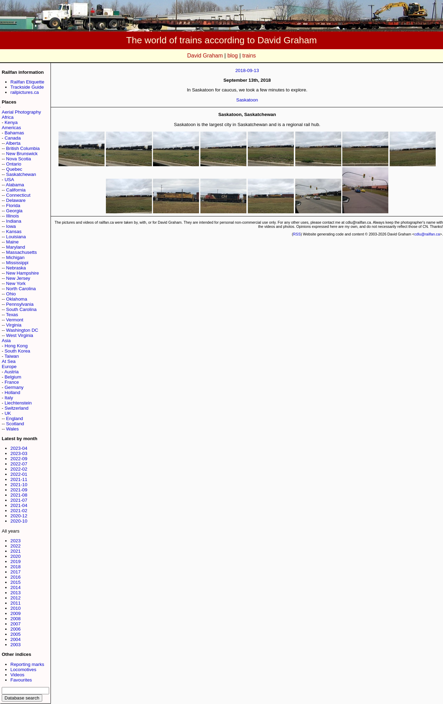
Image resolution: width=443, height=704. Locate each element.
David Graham (205, 56)
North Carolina (21, 288)
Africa (7, 117)
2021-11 (18, 479)
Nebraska (16, 267)
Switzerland (16, 408)
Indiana (13, 221)
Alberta (13, 143)
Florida (13, 205)
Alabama (15, 184)
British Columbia (23, 148)
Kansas (13, 231)
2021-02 (18, 510)
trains (249, 56)
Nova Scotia (18, 158)
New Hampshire (22, 273)
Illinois (12, 216)
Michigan (15, 257)
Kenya (11, 122)
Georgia (14, 210)
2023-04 (18, 448)
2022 (15, 546)
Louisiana (16, 236)
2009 (15, 613)
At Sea (9, 361)
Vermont (15, 319)
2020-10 (18, 521)
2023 (15, 540)
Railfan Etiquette (27, 81)
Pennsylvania (20, 304)
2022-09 (18, 458)
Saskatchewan (21, 174)
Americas (11, 127)
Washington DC (22, 330)
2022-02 (18, 469)
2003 (15, 644)
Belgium (12, 377)
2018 (15, 566)
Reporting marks (27, 664)
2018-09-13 (247, 70)
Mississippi (17, 262)
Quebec (14, 169)
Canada (12, 138)
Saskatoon (247, 100)
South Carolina (21, 309)
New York (16, 283)
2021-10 (18, 484)
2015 (15, 582)
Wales (12, 428)
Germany (14, 387)
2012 (15, 597)
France (11, 382)
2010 (15, 608)
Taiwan (11, 356)
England (14, 418)
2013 (15, 592)
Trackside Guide (27, 87)
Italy (8, 397)
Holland (12, 392)
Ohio (11, 293)
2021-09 (18, 489)
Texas (12, 314)
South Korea (17, 351)
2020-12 (18, 515)
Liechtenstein (18, 403)
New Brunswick (22, 153)
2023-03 (18, 453)
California (16, 190)
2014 (15, 587)
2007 (15, 623)
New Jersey (18, 278)
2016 (15, 577)
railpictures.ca (24, 92)
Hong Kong (16, 345)
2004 (15, 639)
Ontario (13, 164)
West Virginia (19, 335)
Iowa (11, 226)
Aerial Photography (21, 112)
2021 (15, 551)
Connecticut (18, 195)
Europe (9, 366)
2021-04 (18, 505)
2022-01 (18, 474)
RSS (297, 234)
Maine (12, 241)
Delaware (16, 200)
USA (9, 179)
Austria (11, 371)
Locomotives (23, 669)
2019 (15, 561)
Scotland (15, 423)
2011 (15, 603)
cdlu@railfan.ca (427, 234)
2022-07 (18, 463)
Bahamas (14, 132)
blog (232, 56)
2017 (15, 571)
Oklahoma (16, 299)
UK (7, 413)
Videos (17, 674)
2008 (15, 618)
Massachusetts (21, 252)
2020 (15, 556)
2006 (15, 629)
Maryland (15, 247)
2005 (15, 634)
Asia (6, 340)
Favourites (21, 680)
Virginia (13, 325)
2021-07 (18, 500)
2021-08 (18, 495)
